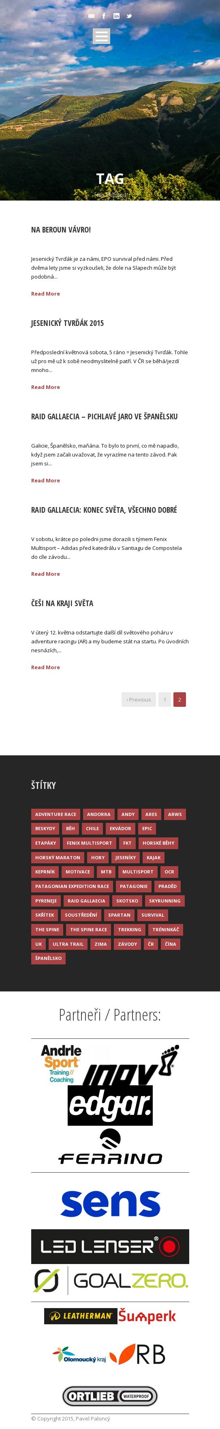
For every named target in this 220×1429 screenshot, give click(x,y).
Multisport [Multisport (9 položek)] (138, 872)
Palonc (93, 242)
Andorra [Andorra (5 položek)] (99, 814)
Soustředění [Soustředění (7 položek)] (81, 915)
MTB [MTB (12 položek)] (106, 872)
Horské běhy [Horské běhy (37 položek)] (158, 843)
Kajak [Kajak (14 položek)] (153, 857)
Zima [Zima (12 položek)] (100, 944)
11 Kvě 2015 (55, 616)
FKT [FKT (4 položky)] (127, 843)
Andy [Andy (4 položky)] (128, 814)
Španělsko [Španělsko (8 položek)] (48, 958)
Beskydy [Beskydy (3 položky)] (45, 828)
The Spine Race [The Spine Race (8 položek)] (88, 929)
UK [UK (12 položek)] (38, 944)
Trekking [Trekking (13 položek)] (129, 929)
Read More (45, 293)
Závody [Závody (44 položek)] (127, 944)
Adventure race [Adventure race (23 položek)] (55, 814)
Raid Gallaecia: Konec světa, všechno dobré (104, 510)
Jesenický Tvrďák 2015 (67, 323)
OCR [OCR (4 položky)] (169, 872)
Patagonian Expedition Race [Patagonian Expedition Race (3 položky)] (72, 886)
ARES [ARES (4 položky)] (151, 814)
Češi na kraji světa (62, 603)
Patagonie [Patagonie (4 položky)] (133, 886)
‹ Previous (138, 699)
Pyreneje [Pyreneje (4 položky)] (46, 901)
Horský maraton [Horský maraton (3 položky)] (57, 857)
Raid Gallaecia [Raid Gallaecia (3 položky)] (86, 901)
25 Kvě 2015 (55, 242)
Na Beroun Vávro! (61, 229)
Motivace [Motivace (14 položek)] (78, 872)
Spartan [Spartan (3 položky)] (119, 915)
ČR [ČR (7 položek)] (151, 944)
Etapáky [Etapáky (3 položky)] (45, 843)
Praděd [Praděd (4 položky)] (167, 886)
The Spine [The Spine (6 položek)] (47, 929)
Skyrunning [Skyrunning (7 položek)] (165, 901)
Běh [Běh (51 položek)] (70, 828)
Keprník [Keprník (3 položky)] (45, 872)
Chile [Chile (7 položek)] (92, 828)
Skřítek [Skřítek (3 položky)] (44, 915)
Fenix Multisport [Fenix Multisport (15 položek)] (89, 843)
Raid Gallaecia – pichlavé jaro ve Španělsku (104, 416)
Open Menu (101, 36)
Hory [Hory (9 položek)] (98, 857)
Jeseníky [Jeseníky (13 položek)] (125, 857)
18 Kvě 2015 (55, 522)
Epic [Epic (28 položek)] (147, 828)
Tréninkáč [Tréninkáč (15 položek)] (165, 929)
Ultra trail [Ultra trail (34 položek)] (68, 944)
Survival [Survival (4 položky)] (152, 915)
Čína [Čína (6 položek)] (170, 944)
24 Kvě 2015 (55, 429)
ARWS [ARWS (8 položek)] (175, 814)
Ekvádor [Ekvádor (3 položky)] (120, 828)
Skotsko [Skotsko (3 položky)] (127, 901)
